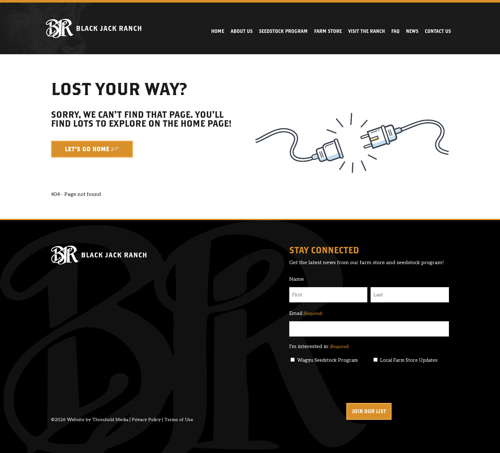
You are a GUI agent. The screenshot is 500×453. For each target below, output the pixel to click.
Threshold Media (110, 419)
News (412, 31)
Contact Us (438, 31)
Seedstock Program (283, 31)
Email (305, 313)
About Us (242, 31)
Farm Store (328, 31)
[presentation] (337, 383)
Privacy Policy (146, 419)
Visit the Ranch (366, 31)
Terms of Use (178, 419)
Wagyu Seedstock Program (327, 360)
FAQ (395, 31)
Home (217, 31)
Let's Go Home (87, 149)
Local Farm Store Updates (409, 360)
